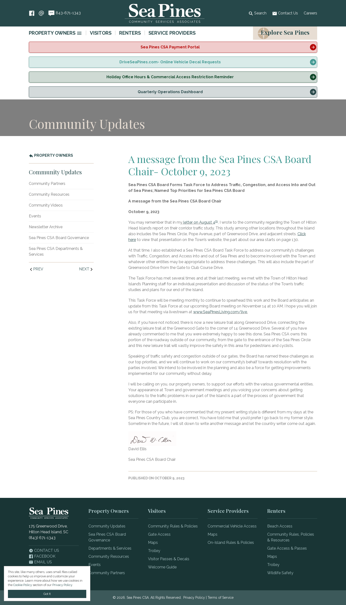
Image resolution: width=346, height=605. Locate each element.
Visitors (100, 33)
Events (35, 216)
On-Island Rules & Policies (231, 542)
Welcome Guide (162, 567)
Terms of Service (221, 597)
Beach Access (279, 526)
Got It (47, 594)
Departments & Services (109, 548)
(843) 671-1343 (42, 537)
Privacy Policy (194, 597)
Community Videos (46, 205)
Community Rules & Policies (173, 526)
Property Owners (52, 33)
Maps (153, 542)
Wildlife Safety (280, 573)
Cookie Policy (22, 585)
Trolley (154, 550)
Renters (130, 33)
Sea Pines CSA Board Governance (59, 237)
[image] (79, 33)
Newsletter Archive (45, 227)
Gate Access (159, 534)
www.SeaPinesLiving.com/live (220, 312)
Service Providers (172, 33)
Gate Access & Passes (287, 548)
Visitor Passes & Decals (168, 559)
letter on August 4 (199, 222)
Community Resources (49, 194)
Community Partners (47, 183)
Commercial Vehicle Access (232, 526)
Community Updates (106, 526)
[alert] (173, 47)
